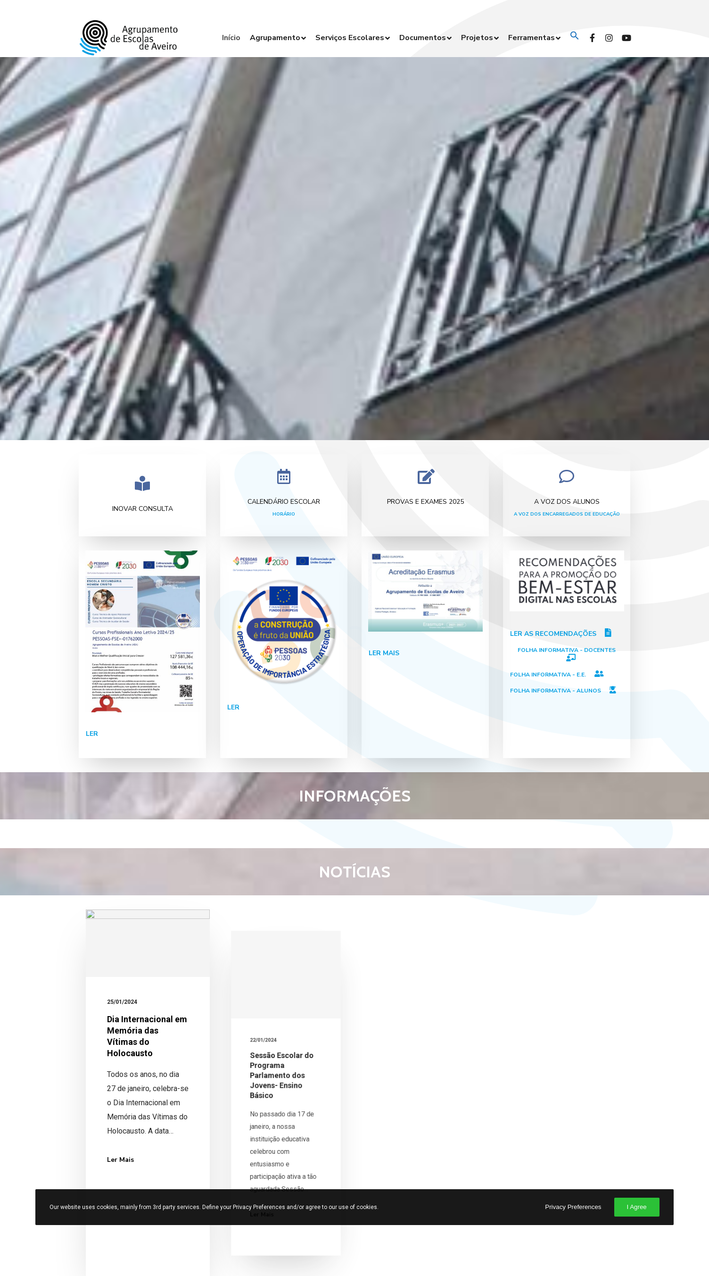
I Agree (637, 1206)
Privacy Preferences (573, 1206)
